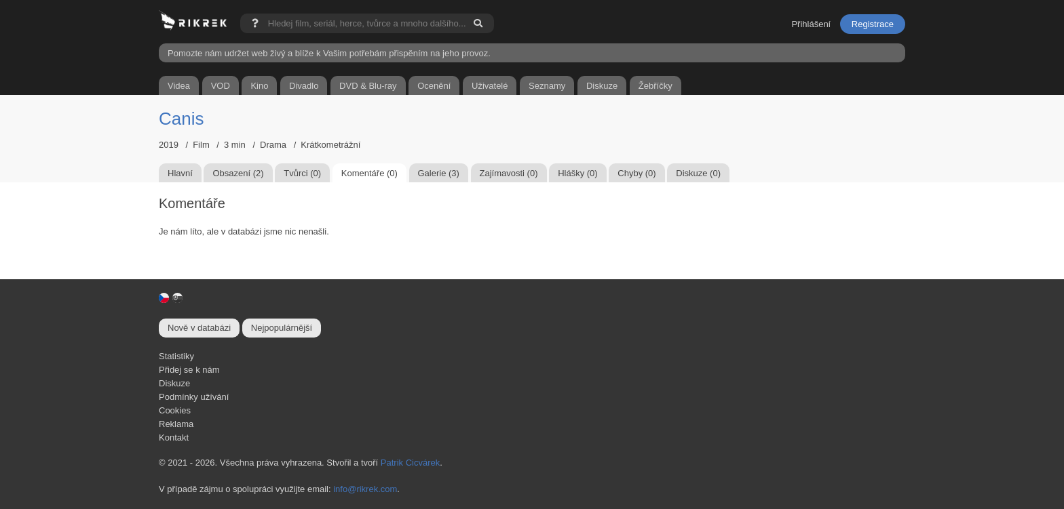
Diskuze (174, 383)
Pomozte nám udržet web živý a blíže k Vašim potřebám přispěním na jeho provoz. (329, 53)
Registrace (873, 24)
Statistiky (176, 356)
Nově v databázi (199, 328)
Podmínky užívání (194, 397)
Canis (181, 118)
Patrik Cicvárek (410, 462)
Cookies (175, 410)
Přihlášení (811, 24)
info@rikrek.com (365, 489)
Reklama (176, 424)
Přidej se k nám (189, 370)
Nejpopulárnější (281, 328)
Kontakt (174, 437)
